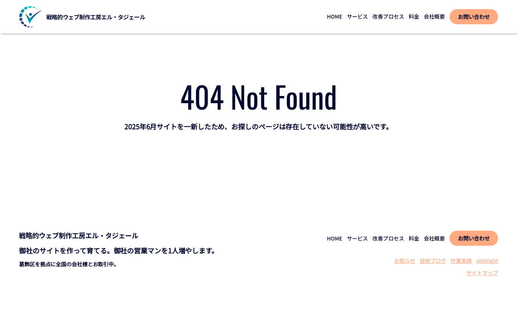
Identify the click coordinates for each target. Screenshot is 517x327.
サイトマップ (482, 273)
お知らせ (404, 260)
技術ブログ (433, 260)
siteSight (487, 260)
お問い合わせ (473, 16)
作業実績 (461, 260)
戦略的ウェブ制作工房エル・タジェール (95, 17)
